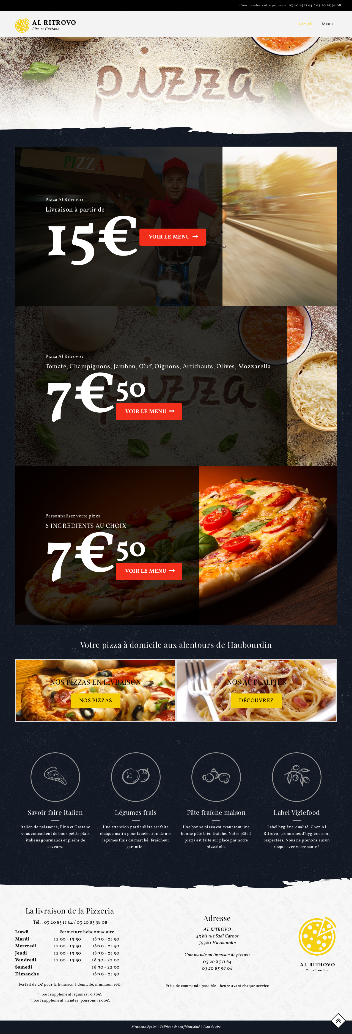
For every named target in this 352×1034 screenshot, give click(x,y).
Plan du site (212, 1027)
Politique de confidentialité (180, 1027)
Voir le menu (169, 237)
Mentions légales (143, 1027)
